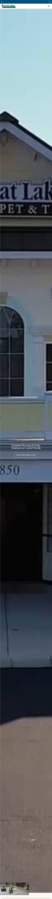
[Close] (28, 884)
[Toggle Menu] (48, 6)
